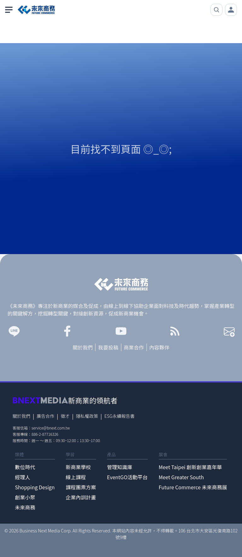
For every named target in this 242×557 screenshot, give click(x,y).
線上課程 (76, 477)
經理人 (22, 477)
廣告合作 (45, 416)
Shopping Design (35, 487)
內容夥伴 (159, 347)
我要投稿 (108, 347)
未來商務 (25, 507)
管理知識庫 (119, 467)
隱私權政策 (87, 416)
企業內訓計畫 (81, 497)
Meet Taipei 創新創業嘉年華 (190, 467)
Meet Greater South (181, 477)
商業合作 (134, 347)
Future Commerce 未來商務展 (193, 487)
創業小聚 (25, 497)
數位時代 (25, 467)
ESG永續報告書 (119, 416)
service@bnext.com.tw (51, 427)
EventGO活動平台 (127, 477)
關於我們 (82, 347)
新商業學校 (78, 467)
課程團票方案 (81, 487)
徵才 (65, 416)
